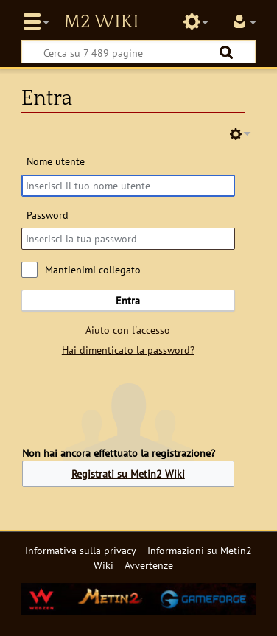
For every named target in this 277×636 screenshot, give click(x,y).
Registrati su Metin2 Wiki (128, 473)
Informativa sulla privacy (80, 550)
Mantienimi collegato (93, 269)
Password (48, 215)
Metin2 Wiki (100, 22)
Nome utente (56, 161)
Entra (128, 300)
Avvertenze (149, 565)
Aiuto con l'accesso (127, 330)
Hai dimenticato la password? (128, 350)
